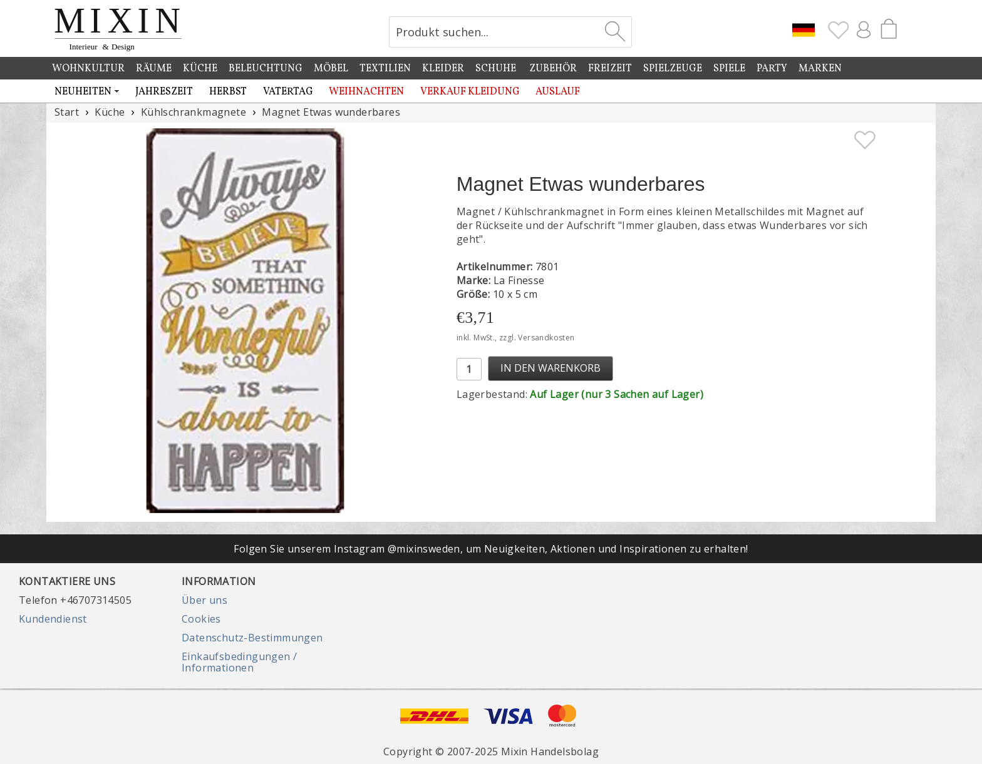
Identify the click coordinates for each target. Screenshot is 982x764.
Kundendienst (53, 619)
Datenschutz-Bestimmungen (252, 637)
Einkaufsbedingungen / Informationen (239, 662)
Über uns (204, 600)
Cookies (201, 619)
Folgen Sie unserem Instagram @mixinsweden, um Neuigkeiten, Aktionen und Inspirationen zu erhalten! (491, 549)
